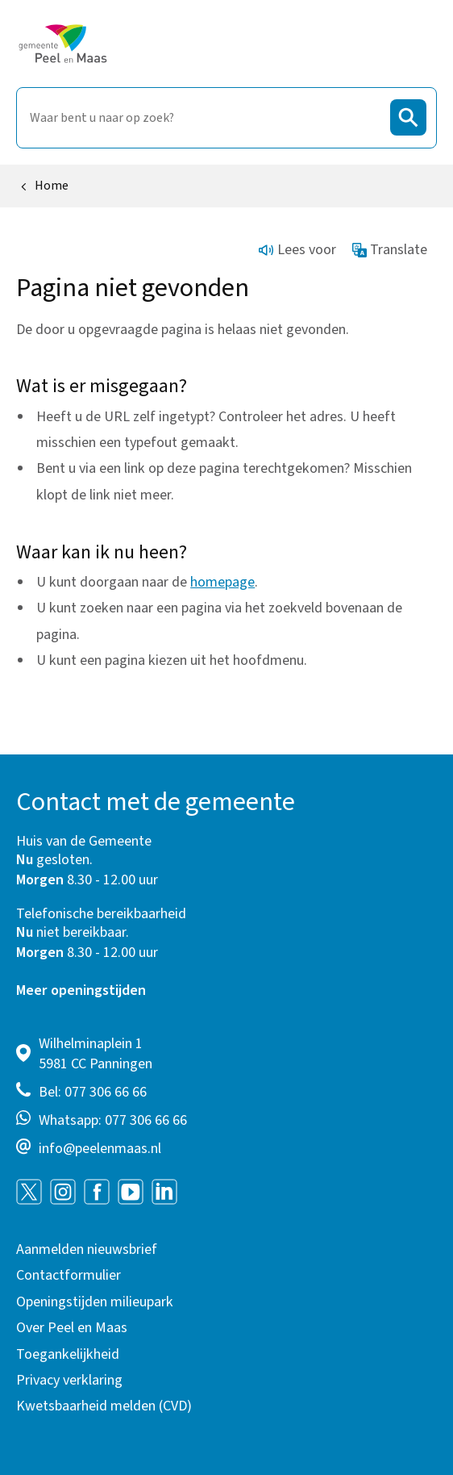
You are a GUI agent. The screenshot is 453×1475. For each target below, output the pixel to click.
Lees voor (297, 250)
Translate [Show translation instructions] (390, 250)
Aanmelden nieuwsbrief (86, 1249)
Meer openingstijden (81, 990)
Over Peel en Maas (71, 1328)
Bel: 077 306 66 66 (93, 1092)
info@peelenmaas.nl (100, 1149)
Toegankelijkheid (67, 1354)
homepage (222, 582)
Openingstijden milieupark (94, 1302)
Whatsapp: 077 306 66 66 (113, 1120)
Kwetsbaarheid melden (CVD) (104, 1406)
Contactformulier (68, 1275)
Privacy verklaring (69, 1380)
